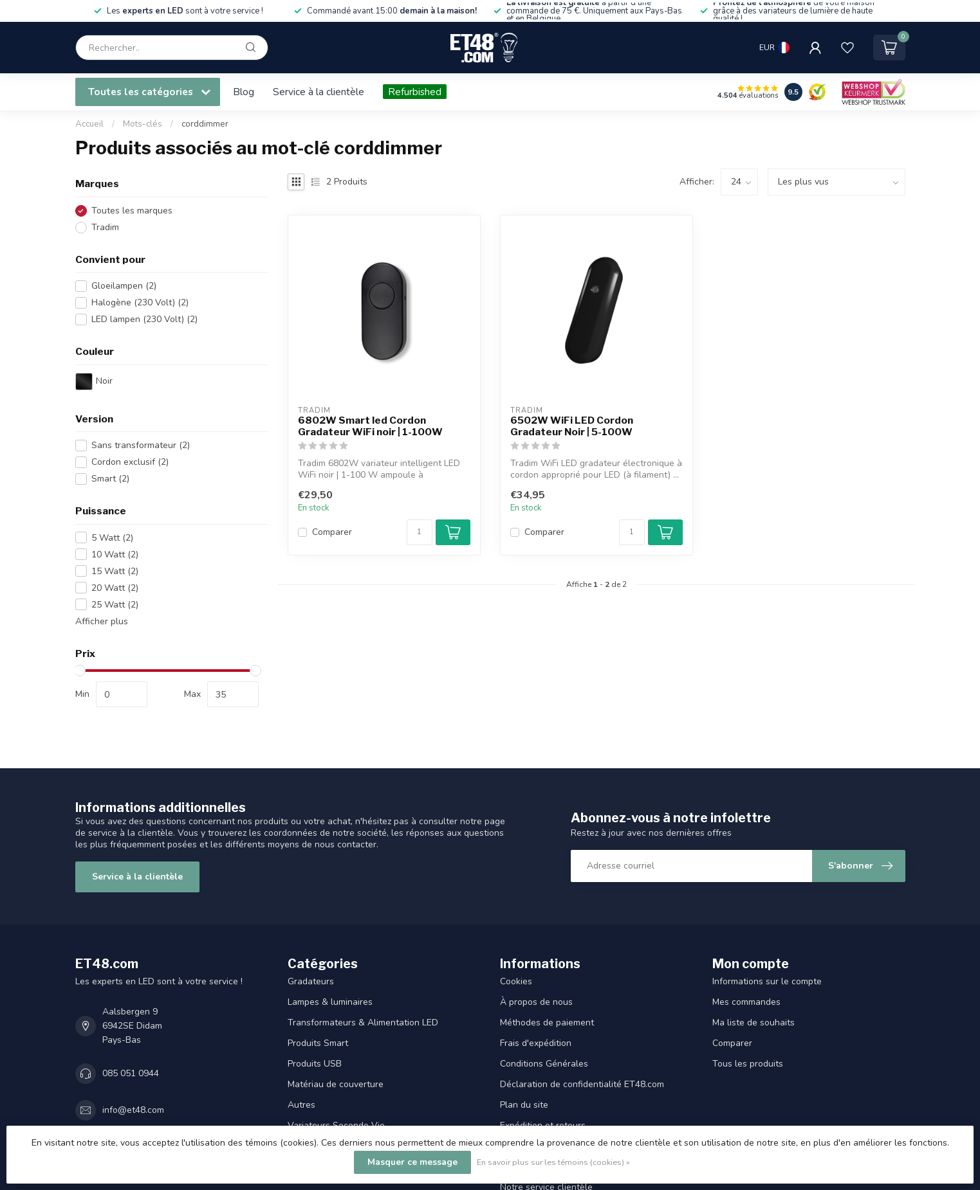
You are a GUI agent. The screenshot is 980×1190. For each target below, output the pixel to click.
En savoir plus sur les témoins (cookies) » (553, 1162)
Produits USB (315, 1064)
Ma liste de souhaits (753, 1022)
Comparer (332, 532)
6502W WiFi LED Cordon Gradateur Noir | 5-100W (571, 426)
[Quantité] (419, 532)
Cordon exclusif (130, 462)
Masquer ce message (412, 1162)
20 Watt (114, 588)
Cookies (516, 981)
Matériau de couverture (336, 1084)
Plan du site (524, 1105)
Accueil (89, 124)
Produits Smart (318, 1043)
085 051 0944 (130, 1073)
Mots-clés (142, 124)
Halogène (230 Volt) (140, 302)
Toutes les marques (131, 210)
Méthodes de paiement (547, 1022)
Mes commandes (746, 1002)
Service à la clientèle (318, 91)
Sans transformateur (140, 445)
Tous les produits (747, 1064)
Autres (301, 1105)
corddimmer (204, 124)
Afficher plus (101, 621)
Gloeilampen (123, 286)
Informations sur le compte (767, 981)
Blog (243, 91)
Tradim (105, 227)
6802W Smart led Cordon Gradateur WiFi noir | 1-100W (370, 426)
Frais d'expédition (535, 1043)
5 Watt (112, 538)
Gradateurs (311, 981)
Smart (110, 478)
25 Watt (114, 604)
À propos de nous (536, 1002)
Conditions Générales (544, 1064)
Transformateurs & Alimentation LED (363, 1022)
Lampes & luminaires (330, 1002)
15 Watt (114, 571)
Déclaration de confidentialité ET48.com (582, 1084)
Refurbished (414, 91)
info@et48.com (133, 1110)
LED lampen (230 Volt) (144, 319)
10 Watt (114, 554)
